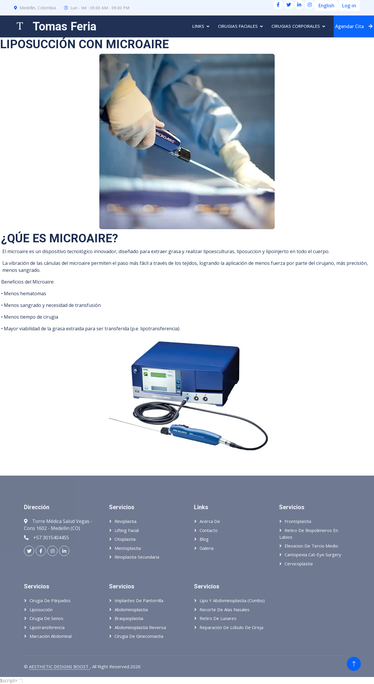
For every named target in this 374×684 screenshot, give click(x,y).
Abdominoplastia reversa (140, 627)
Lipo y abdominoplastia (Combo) (232, 600)
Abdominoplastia (131, 609)
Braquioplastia (129, 618)
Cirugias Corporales (295, 26)
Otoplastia (125, 539)
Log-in (349, 5)
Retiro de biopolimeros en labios (308, 533)
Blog (204, 539)
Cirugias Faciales (238, 26)
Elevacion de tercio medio (311, 546)
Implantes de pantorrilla (139, 600)
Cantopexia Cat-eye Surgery (313, 554)
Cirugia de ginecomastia (139, 636)
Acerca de (210, 521)
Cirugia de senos (46, 618)
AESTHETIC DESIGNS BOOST (59, 666)
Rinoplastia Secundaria (137, 557)
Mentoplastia (128, 548)
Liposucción (41, 609)
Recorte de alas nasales (225, 609)
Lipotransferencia (47, 627)
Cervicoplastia (299, 563)
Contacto (209, 530)
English (326, 5)
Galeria (207, 548)
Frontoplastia (298, 521)
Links (198, 26)
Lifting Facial (127, 530)
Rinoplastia (125, 521)
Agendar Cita (354, 26)
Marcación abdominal (51, 636)
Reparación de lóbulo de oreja (231, 627)
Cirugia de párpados (50, 600)
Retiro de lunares (218, 618)
